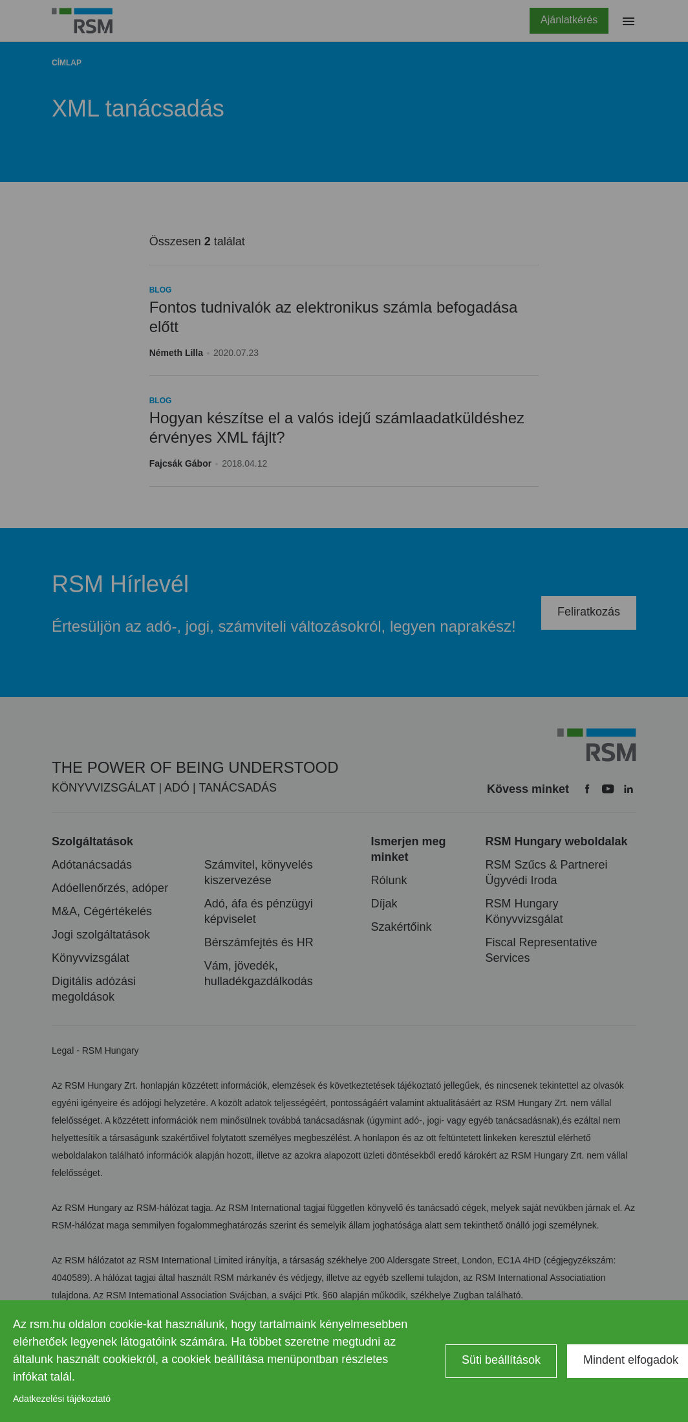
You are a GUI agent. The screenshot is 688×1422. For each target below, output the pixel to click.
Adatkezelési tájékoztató (62, 1399)
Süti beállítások (501, 1359)
